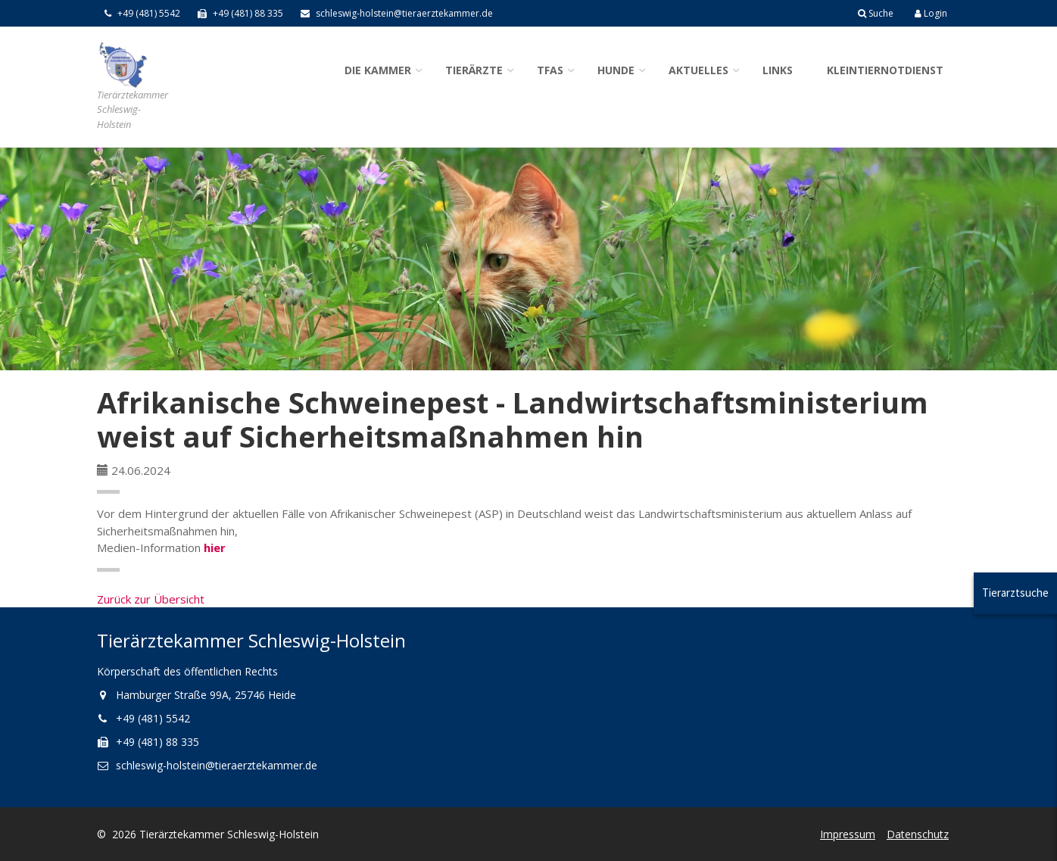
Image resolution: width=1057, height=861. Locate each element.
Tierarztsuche (1015, 592)
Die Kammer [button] (378, 70)
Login (931, 13)
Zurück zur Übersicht (150, 599)
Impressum (847, 834)
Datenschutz (918, 834)
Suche (875, 13)
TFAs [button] (550, 70)
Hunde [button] (616, 70)
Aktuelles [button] (698, 70)
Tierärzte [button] (474, 70)
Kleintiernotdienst (885, 70)
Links (777, 70)
